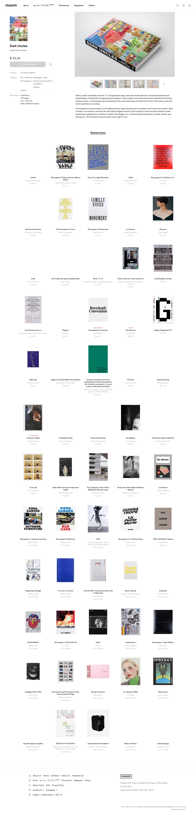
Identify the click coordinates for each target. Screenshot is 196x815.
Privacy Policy (58, 785)
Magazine (78, 5)
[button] (164, 84)
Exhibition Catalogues (33, 77)
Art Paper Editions (27, 73)
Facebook (38, 790)
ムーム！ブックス (44, 5)
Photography (26, 81)
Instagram (51, 790)
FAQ (48, 785)
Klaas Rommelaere (18, 50)
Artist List (66, 775)
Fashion (36, 87)
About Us (37, 775)
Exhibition (55, 775)
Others (91, 5)
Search (177, 5)
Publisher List (78, 775)
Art (21, 77)
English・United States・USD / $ (47, 795)
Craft (45, 77)
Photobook (64, 5)
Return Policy (38, 785)
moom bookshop (11, 5)
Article (46, 775)
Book (26, 5)
